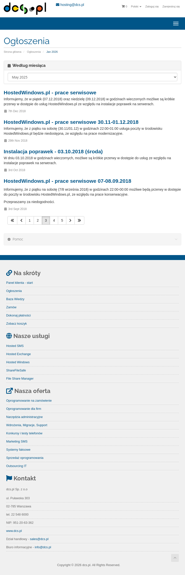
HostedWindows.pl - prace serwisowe (50, 92)
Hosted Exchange (18, 354)
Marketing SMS (16, 441)
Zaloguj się (152, 6)
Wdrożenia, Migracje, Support (26, 425)
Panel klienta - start (19, 283)
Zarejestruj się (171, 6)
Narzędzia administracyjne (24, 417)
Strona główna (13, 51)
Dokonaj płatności (18, 315)
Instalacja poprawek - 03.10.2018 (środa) (53, 151)
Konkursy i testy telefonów (24, 433)
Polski (136, 6)
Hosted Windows (18, 362)
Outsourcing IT (16, 466)
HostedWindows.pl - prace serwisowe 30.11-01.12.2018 (71, 122)
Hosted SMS (15, 346)
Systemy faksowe (18, 449)
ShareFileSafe (16, 370)
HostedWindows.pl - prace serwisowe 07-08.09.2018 (67, 181)
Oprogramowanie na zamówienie (29, 400)
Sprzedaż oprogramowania (25, 458)
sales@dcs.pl (39, 539)
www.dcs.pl (14, 531)
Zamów (11, 307)
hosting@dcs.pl (70, 5)
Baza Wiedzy (15, 299)
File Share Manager (20, 378)
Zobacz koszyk (16, 323)
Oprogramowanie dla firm (23, 409)
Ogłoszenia (34, 51)
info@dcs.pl (43, 547)
